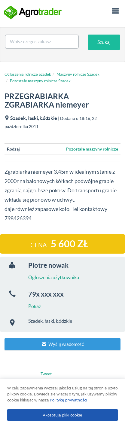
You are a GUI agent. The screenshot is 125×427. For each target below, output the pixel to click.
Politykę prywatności (68, 400)
